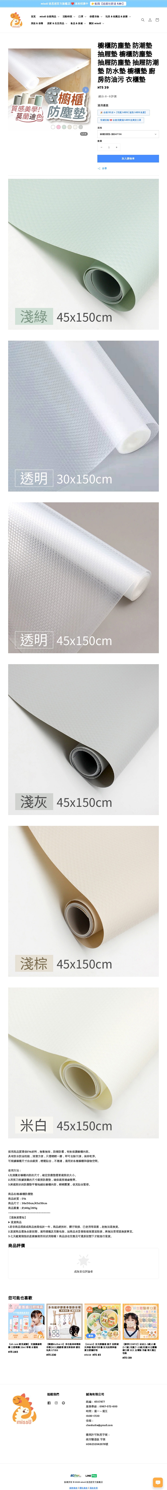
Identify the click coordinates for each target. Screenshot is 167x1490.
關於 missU (95, 23)
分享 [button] (102, 168)
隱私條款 (83, 1488)
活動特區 (67, 16)
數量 (100, 141)
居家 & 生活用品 (55, 23)
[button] (142, 20)
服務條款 (73, 1488)
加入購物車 (128, 158)
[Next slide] (85, 90)
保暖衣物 (94, 16)
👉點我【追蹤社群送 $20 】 (108, 3)
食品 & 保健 (76, 23)
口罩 (80, 16)
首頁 (33, 16)
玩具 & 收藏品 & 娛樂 (117, 16)
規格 (100, 127)
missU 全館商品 (48, 16)
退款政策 (94, 1488)
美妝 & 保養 (37, 23)
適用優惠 (103, 105)
